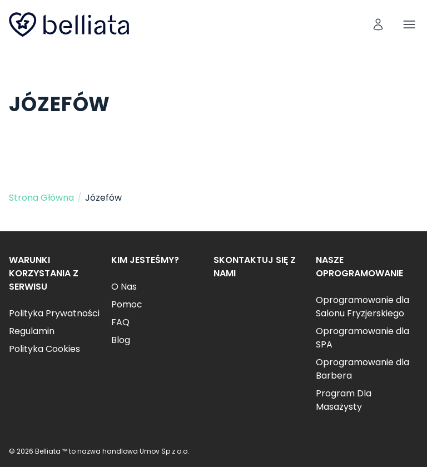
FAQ (120, 322)
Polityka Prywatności (54, 313)
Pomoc (126, 304)
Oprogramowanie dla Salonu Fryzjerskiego (362, 307)
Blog (120, 340)
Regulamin (31, 331)
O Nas (124, 286)
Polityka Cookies (44, 348)
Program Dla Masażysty (343, 400)
